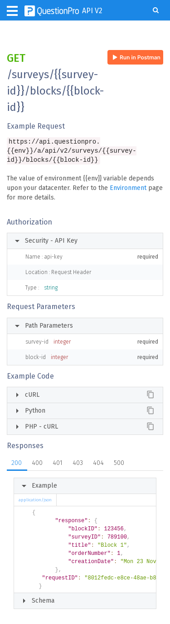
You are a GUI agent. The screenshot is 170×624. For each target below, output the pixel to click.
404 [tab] (98, 464)
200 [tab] (16, 464)
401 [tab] (58, 464)
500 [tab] (119, 464)
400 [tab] (37, 464)
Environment (128, 189)
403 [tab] (78, 464)
